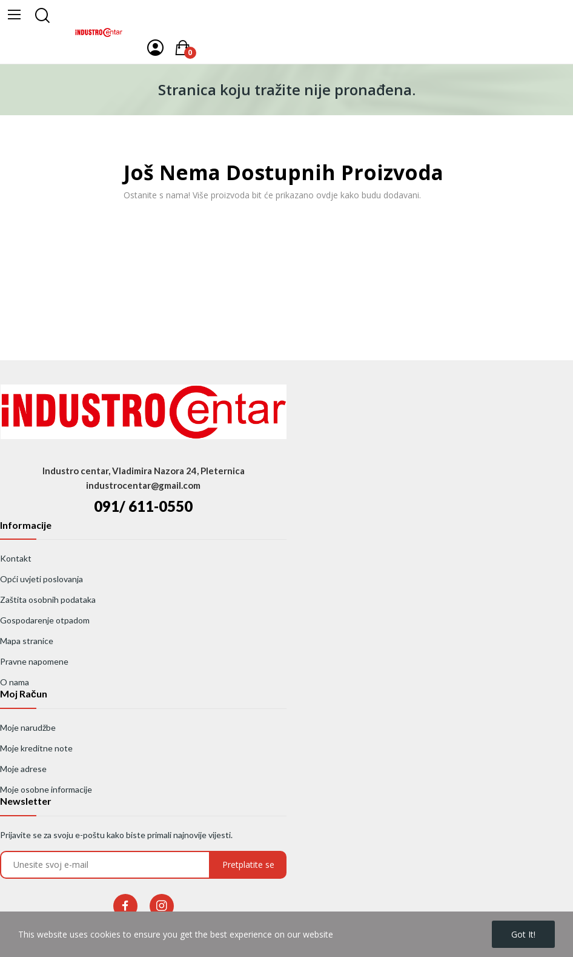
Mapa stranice (26, 641)
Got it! (523, 934)
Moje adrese (23, 769)
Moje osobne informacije (46, 789)
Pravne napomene (34, 661)
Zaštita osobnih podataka (48, 599)
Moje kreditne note (36, 748)
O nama (14, 682)
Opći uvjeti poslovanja (41, 579)
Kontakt (15, 558)
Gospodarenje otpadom (45, 620)
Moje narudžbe (28, 727)
